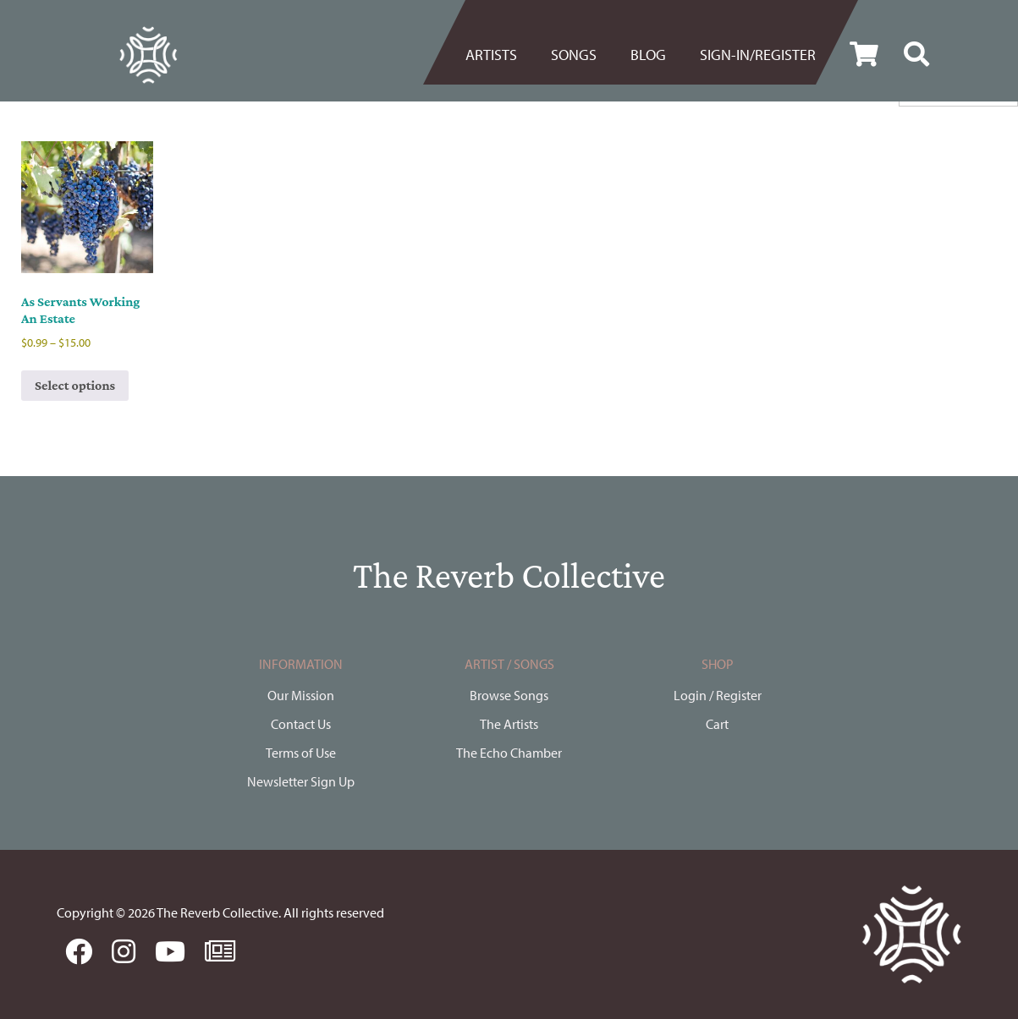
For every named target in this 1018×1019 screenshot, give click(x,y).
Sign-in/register (758, 54)
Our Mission (300, 695)
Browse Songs (509, 695)
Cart (717, 723)
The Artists (509, 723)
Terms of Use (301, 752)
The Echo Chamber (509, 752)
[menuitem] (499, 55)
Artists (491, 54)
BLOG (648, 54)
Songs (574, 54)
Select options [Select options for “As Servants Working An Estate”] (75, 385)
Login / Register (718, 695)
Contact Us (301, 723)
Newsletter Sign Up (301, 781)
